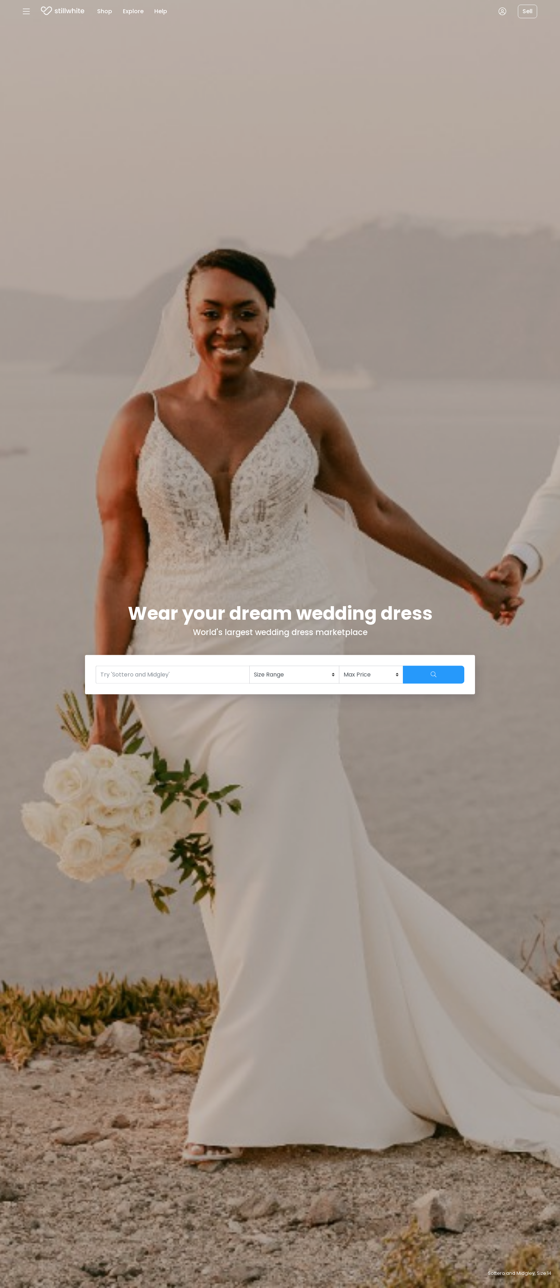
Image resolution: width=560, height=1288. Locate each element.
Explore (133, 11)
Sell (527, 11)
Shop (104, 11)
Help (160, 11)
